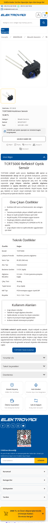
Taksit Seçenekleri (11, 366)
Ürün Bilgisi (8, 157)
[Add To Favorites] (9, 144)
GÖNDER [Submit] (41, 460)
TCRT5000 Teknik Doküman (24, 350)
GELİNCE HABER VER (24, 139)
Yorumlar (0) (8, 357)
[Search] (24, 22)
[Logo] (13, 15)
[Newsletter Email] (24, 460)
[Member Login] (38, 15)
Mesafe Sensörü (23, 119)
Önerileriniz (8, 374)
